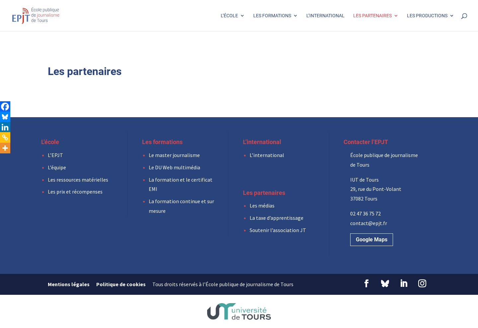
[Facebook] (5, 107)
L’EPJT (55, 155)
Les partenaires (372, 15)
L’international (325, 15)
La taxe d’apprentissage (276, 217)
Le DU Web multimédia (174, 167)
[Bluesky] (5, 117)
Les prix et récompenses (75, 191)
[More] (5, 148)
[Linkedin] (5, 127)
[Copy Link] (5, 137)
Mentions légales (69, 284)
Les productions (427, 15)
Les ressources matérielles (78, 179)
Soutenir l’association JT (278, 230)
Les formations (272, 15)
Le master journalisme (174, 155)
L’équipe (57, 167)
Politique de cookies (121, 284)
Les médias (262, 205)
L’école (229, 15)
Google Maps (371, 239)
